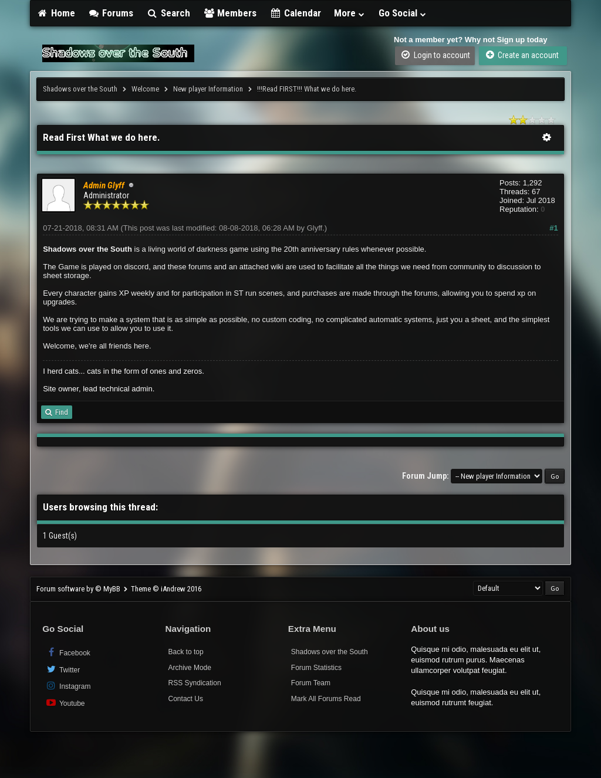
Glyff (315, 228)
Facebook (67, 652)
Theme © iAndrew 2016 (166, 588)
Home (55, 13)
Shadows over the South (80, 88)
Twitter (62, 669)
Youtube (65, 703)
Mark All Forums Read (326, 699)
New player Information (208, 88)
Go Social (403, 13)
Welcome (145, 88)
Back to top (186, 652)
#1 (553, 228)
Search (168, 13)
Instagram (67, 686)
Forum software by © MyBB (79, 588)
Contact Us (185, 699)
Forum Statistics (316, 668)
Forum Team (310, 683)
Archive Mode (189, 668)
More (350, 13)
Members (230, 13)
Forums (111, 13)
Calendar (295, 13)
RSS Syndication (194, 683)
